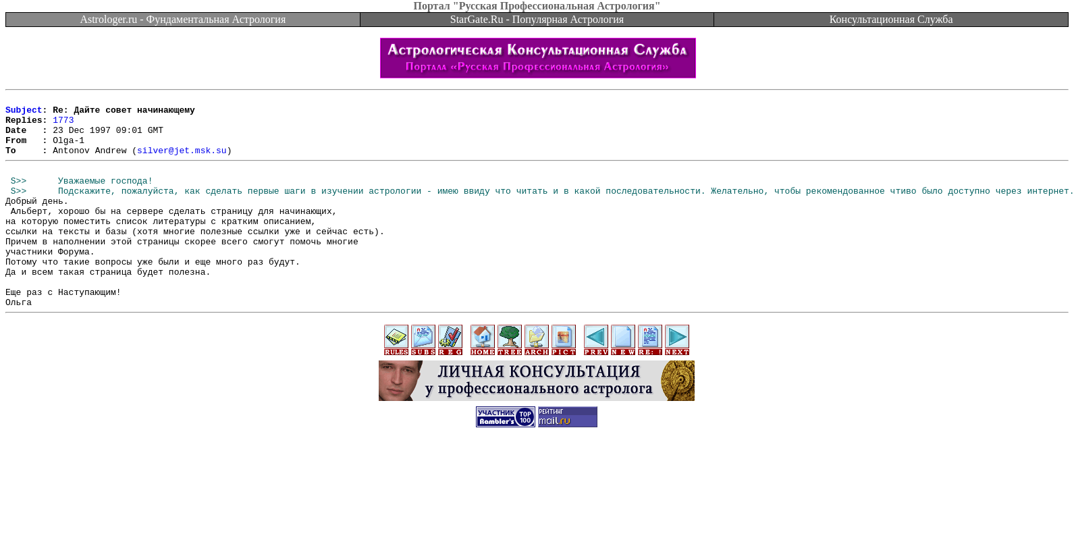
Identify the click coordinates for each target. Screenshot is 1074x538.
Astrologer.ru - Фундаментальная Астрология (183, 19)
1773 (63, 125)
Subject (24, 113)
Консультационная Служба (891, 19)
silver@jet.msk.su (182, 162)
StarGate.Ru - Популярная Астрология (537, 19)
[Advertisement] (537, 507)
